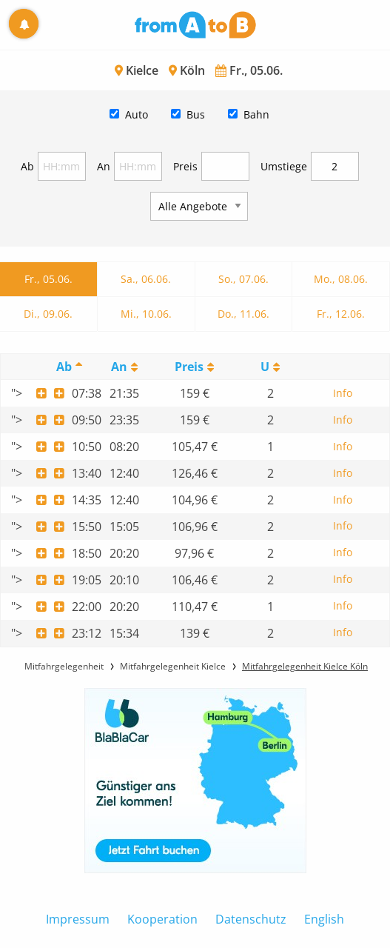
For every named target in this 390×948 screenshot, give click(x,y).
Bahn (256, 114)
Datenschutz (250, 919)
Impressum (78, 919)
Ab (27, 166)
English (324, 919)
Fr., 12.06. (341, 314)
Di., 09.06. (48, 314)
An (103, 166)
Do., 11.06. (243, 314)
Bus (195, 114)
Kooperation (162, 919)
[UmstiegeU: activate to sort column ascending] (270, 367)
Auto (136, 114)
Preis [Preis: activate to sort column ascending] (189, 366)
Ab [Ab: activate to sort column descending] (64, 366)
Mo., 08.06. (341, 279)
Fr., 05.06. (48, 279)
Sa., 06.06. (146, 279)
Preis (185, 166)
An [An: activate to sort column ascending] (119, 366)
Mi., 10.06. (146, 314)
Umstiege (283, 166)
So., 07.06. (243, 279)
